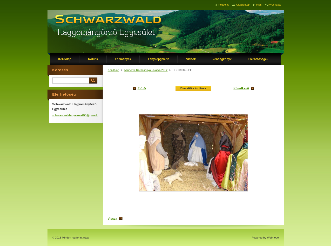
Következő (241, 88)
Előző (142, 88)
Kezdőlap (113, 70)
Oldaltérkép (243, 4)
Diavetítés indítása (193, 88)
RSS (259, 4)
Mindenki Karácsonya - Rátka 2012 (146, 70)
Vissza (112, 218)
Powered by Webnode (265, 237)
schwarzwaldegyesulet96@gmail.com (78, 115)
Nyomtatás (275, 4)
